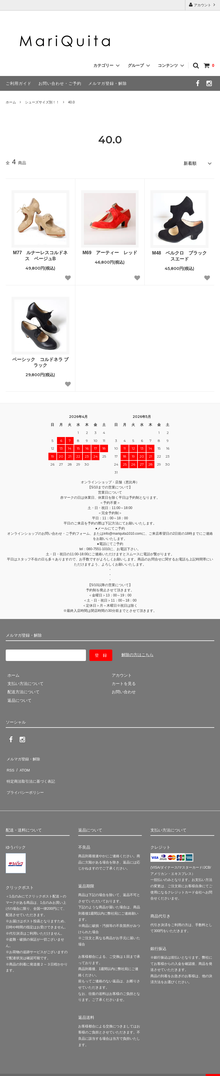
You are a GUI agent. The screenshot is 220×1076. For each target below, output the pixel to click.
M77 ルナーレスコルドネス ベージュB (40, 254)
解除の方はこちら (137, 653)
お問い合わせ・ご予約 (59, 83)
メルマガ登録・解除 (107, 83)
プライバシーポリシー (26, 781)
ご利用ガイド (19, 83)
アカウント (202, 4)
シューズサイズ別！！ (42, 102)
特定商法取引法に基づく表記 (32, 773)
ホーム (11, 102)
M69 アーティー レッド (109, 251)
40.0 (71, 102)
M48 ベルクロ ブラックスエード (179, 254)
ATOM (22, 764)
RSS (10, 764)
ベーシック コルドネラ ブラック (40, 360)
